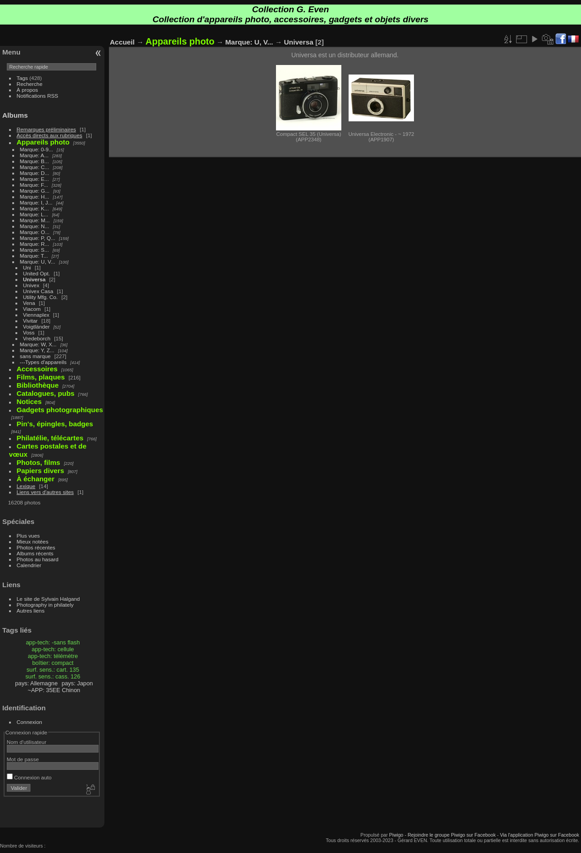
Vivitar (30, 321)
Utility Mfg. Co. (40, 297)
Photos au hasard (38, 559)
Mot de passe (23, 759)
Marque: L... (34, 214)
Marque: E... (34, 179)
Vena (29, 303)
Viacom (32, 309)
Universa (34, 279)
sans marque (35, 356)
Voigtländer (36, 326)
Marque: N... (34, 226)
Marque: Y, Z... (37, 350)
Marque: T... (34, 256)
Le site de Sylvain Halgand (48, 599)
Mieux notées (33, 541)
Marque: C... (34, 167)
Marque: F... (34, 185)
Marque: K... (34, 208)
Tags (22, 78)
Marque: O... (34, 232)
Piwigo (396, 835)
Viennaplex (36, 315)
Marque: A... (34, 155)
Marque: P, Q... (37, 238)
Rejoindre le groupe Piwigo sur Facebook (452, 835)
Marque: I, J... (36, 202)
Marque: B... (34, 161)
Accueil (122, 42)
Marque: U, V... (37, 261)
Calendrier (29, 565)
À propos (27, 90)
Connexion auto (29, 777)
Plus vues (28, 536)
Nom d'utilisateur (26, 742)
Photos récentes (36, 547)
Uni (27, 267)
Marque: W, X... (38, 344)
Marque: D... (34, 173)
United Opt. (36, 273)
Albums (15, 115)
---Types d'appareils (43, 362)
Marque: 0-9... (36, 149)
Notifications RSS (38, 96)
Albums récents (35, 553)
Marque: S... (34, 250)
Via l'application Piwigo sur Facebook (539, 835)
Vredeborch (36, 338)
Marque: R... (34, 244)
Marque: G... (34, 191)
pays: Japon (77, 683)
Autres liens (30, 611)
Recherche (30, 84)
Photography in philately (45, 605)
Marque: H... (34, 197)
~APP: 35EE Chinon (54, 690)
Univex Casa (38, 291)
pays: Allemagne (36, 683)
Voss (29, 332)
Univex (31, 285)
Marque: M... (35, 220)
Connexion (29, 722)
